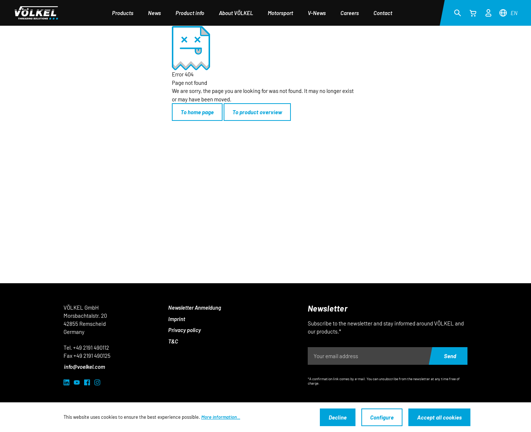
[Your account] (488, 12)
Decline (338, 417)
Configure (382, 417)
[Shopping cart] (473, 13)
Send (450, 356)
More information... (220, 417)
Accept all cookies (439, 417)
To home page (197, 112)
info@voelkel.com (84, 366)
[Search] (457, 12)
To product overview (257, 112)
